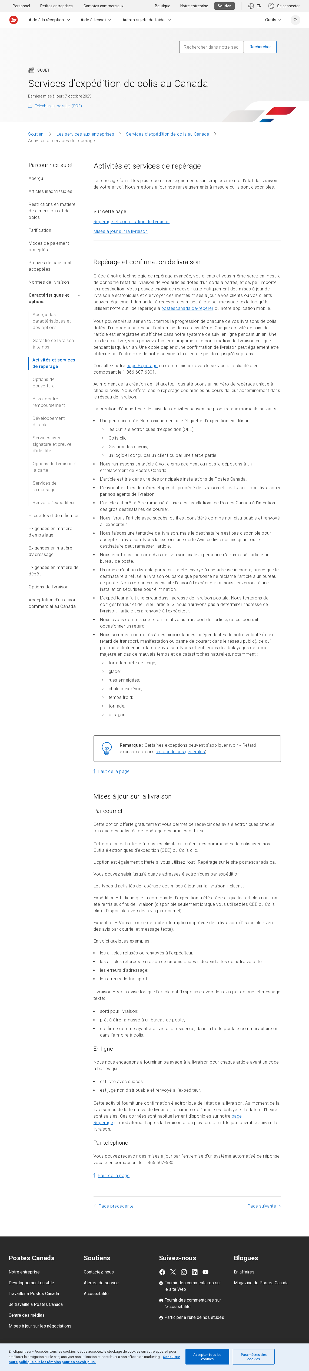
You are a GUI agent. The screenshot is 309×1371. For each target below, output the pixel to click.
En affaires (244, 1272)
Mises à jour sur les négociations (40, 1326)
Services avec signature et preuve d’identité (52, 444)
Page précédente (116, 1206)
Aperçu (36, 178)
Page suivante (262, 1206)
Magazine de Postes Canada (261, 1282)
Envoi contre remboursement (49, 402)
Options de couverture (44, 382)
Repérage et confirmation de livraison (132, 221)
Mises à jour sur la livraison (121, 231)
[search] (295, 20)
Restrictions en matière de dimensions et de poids (52, 211)
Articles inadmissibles (50, 191)
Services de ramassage (45, 486)
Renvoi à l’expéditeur (54, 502)
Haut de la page (114, 771)
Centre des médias (27, 1315)
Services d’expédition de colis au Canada (167, 134)
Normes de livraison (49, 282)
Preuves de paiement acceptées (50, 266)
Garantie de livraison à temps (53, 344)
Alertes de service (101, 1282)
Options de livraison (48, 586)
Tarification (40, 230)
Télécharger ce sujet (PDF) (58, 106)
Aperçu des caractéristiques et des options (52, 321)
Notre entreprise (24, 1272)
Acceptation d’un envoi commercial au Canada (52, 603)
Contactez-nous (99, 1272)
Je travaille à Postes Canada (36, 1304)
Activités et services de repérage (53, 363)
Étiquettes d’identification (54, 515)
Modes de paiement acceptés (49, 246)
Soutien (36, 134)
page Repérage (142, 365)
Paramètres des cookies (254, 1357)
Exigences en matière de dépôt (54, 570)
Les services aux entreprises (85, 134)
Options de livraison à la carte (54, 467)
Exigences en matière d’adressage (50, 551)
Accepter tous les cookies (207, 1357)
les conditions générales (180, 751)
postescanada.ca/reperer (187, 308)
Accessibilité (96, 1293)
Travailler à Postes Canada (34, 1293)
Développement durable (49, 421)
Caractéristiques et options (55, 298)
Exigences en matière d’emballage (50, 532)
